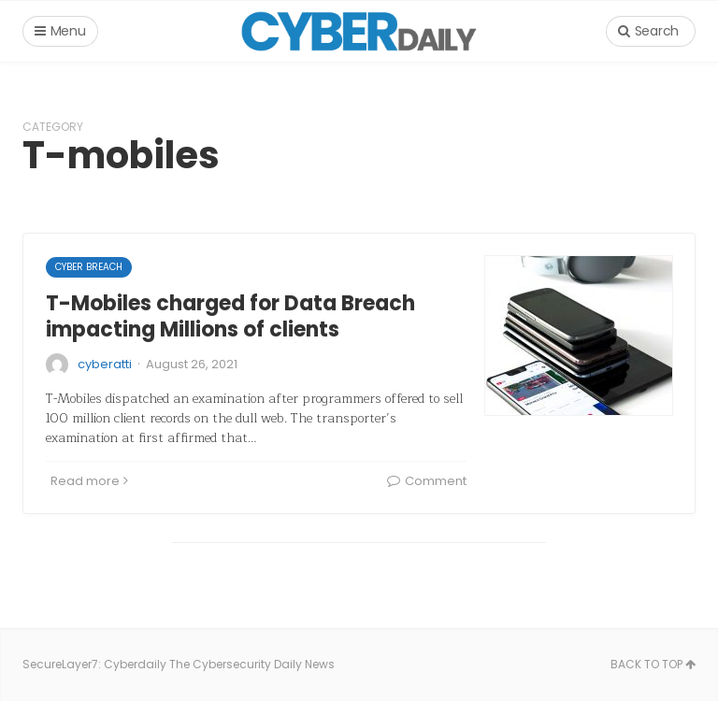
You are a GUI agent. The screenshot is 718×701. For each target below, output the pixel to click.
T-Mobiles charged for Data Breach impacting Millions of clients (230, 317)
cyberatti (105, 364)
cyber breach (88, 267)
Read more (89, 481)
